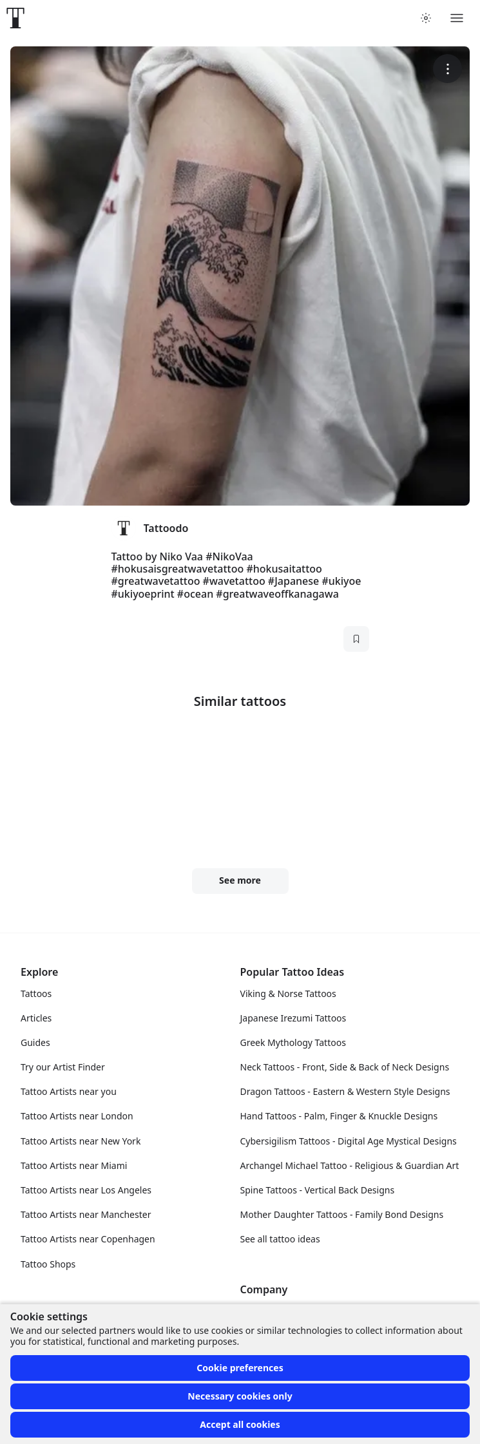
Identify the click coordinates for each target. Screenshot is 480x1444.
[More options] (447, 68)
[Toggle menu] (457, 18)
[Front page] (15, 18)
